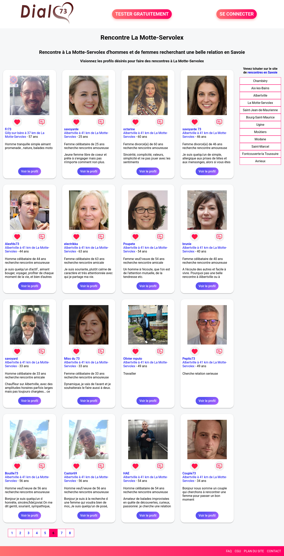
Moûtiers (260, 132)
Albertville (260, 95)
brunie (186, 244)
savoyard (11, 358)
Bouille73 (11, 473)
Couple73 (189, 473)
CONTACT (274, 551)
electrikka (71, 244)
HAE (126, 473)
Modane (260, 139)
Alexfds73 (12, 244)
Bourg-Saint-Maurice (260, 117)
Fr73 (8, 129)
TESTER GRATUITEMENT (142, 14)
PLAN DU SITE (254, 551)
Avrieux (260, 161)
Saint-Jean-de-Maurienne (260, 110)
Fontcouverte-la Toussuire (260, 154)
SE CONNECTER (237, 14)
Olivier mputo (132, 358)
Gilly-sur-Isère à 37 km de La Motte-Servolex (24, 135)
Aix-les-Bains (260, 88)
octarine (129, 129)
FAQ (229, 551)
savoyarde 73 (191, 129)
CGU (238, 551)
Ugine (260, 125)
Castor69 (70, 473)
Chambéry (260, 81)
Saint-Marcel (260, 146)
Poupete (129, 244)
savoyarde (71, 129)
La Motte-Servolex (260, 103)
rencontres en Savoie (262, 72)
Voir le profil (29, 171)
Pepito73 (188, 358)
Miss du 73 (72, 358)
